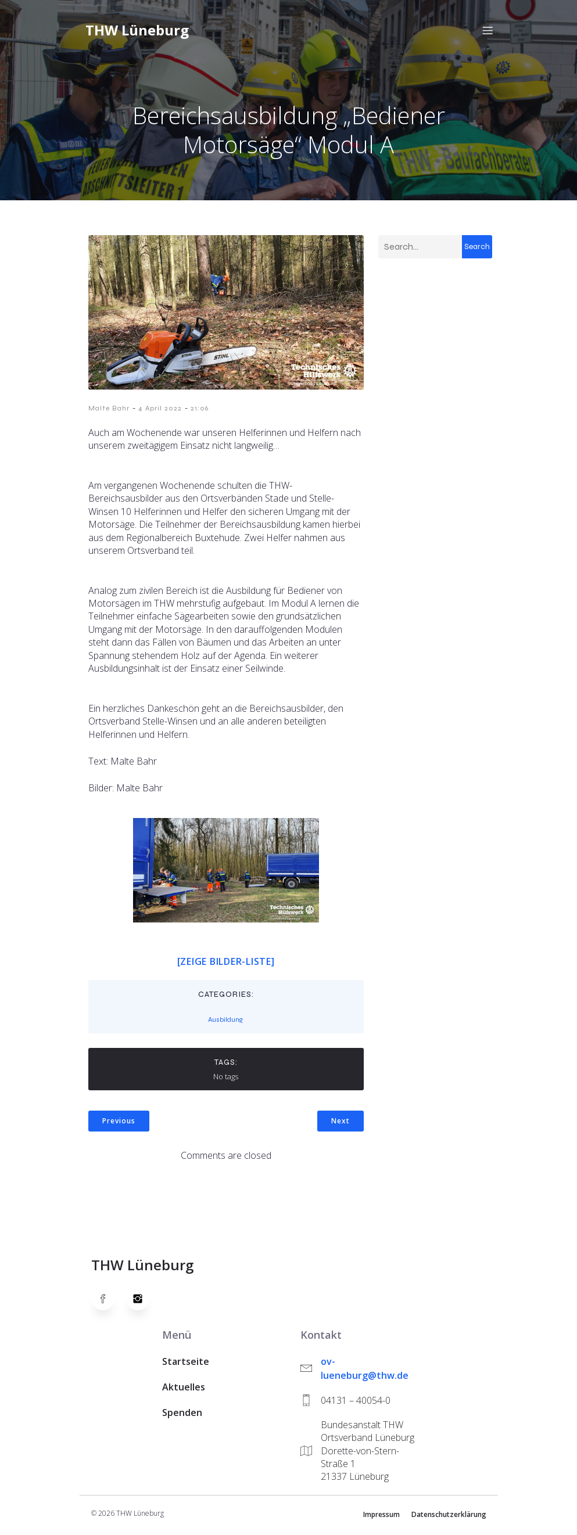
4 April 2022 (160, 412)
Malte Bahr (109, 412)
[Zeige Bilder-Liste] (226, 965)
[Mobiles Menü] (488, 32)
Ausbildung (225, 1023)
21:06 (200, 412)
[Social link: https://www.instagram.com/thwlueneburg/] (143, 1302)
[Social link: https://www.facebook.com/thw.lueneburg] (108, 1302)
